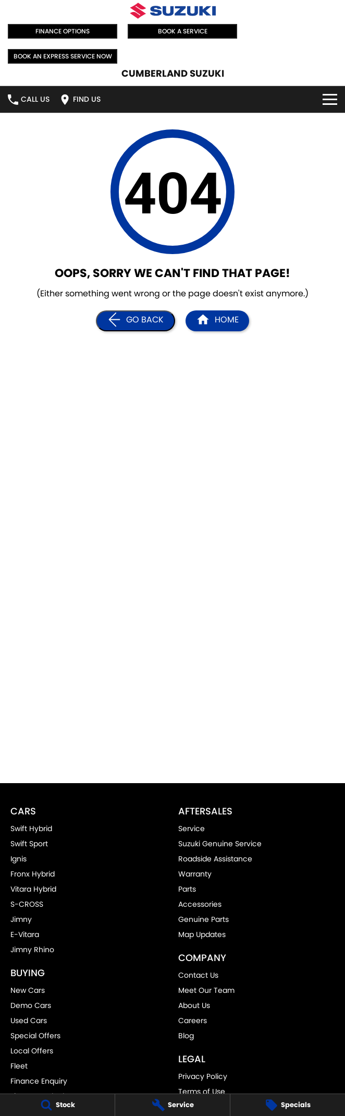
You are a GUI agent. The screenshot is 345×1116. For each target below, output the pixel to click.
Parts (187, 889)
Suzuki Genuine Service (220, 843)
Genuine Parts (203, 919)
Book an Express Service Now (63, 56)
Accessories (199, 904)
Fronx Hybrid (32, 874)
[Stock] (57, 1105)
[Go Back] (135, 320)
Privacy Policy (202, 1076)
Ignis (18, 859)
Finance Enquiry (38, 1081)
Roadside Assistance (215, 859)
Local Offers (31, 1051)
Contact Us (198, 975)
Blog (186, 1035)
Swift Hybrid (31, 828)
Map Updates (202, 934)
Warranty (195, 874)
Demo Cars (30, 1005)
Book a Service (182, 31)
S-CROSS (26, 904)
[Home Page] (173, 10)
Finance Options (62, 31)
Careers (192, 1020)
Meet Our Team (206, 990)
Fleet (19, 1066)
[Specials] (287, 1105)
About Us (194, 1005)
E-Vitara (24, 934)
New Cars (27, 990)
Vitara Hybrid (33, 889)
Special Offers (35, 1035)
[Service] (172, 1105)
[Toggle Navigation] (330, 99)
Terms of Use (201, 1091)
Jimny (21, 919)
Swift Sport (29, 843)
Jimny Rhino (32, 949)
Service (191, 828)
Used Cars (28, 1020)
